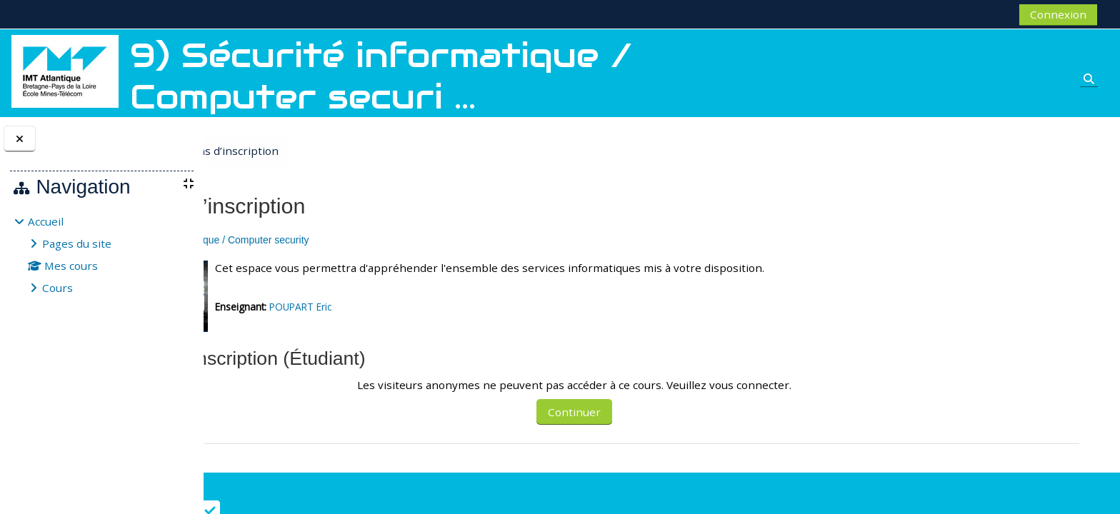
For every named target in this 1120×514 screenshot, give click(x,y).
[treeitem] (101, 254)
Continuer (664, 412)
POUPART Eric (420, 306)
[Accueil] (65, 70)
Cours (57, 288)
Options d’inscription (337, 150)
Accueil (46, 221)
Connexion (1058, 14)
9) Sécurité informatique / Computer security (331, 240)
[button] (242, 359)
